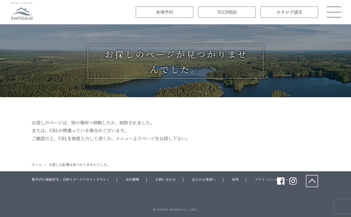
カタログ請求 (289, 12)
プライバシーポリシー (272, 179)
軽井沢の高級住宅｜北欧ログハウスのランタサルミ (70, 179)
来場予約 (164, 12)
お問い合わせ (165, 179)
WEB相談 (227, 12)
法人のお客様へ (204, 179)
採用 (235, 179)
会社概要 (132, 179)
